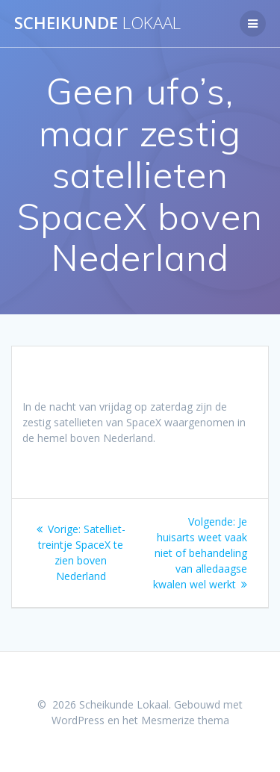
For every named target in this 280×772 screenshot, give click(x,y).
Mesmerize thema (185, 720)
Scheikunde (97, 23)
